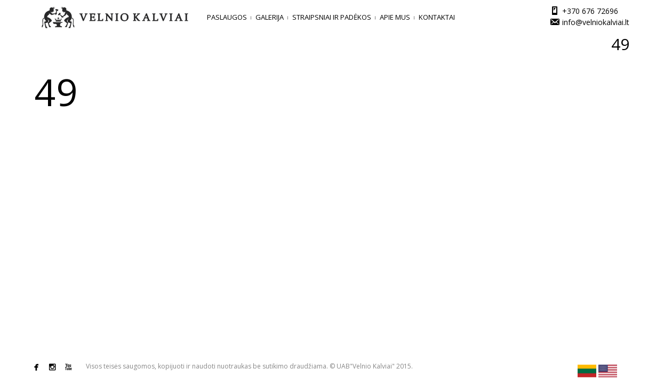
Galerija (269, 17)
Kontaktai (437, 17)
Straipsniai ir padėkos (331, 17)
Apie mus (395, 17)
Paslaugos (227, 17)
